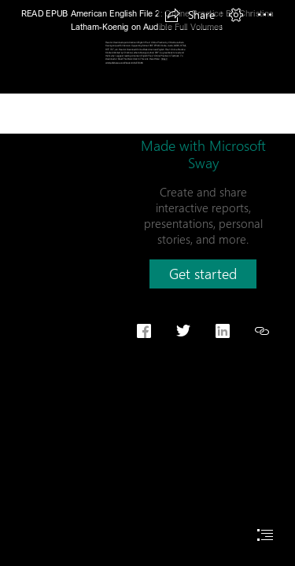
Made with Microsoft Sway (203, 154)
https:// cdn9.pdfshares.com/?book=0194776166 (136, 60)
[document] (147, 283)
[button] (189, 15)
